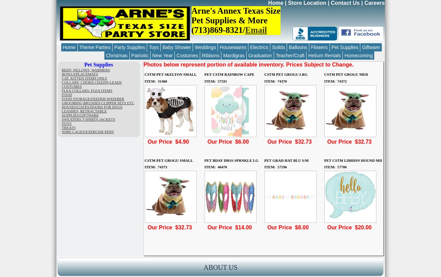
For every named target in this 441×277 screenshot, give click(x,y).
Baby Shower (177, 47)
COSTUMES (72, 86)
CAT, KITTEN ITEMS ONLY (84, 78)
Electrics (259, 47)
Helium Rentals (324, 55)
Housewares (233, 47)
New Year (162, 55)
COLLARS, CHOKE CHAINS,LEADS (92, 82)
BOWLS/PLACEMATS (80, 74)
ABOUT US (220, 267)
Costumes (187, 55)
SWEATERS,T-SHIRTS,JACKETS (88, 119)
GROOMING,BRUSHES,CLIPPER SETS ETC (98, 103)
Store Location (307, 3)
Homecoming (359, 55)
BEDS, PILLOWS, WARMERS (86, 70)
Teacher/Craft (290, 55)
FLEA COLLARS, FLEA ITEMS (87, 90)
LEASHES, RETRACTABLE (84, 111)
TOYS (67, 123)
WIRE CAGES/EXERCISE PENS (88, 132)
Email (256, 30)
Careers (374, 3)
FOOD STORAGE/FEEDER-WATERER (93, 99)
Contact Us (345, 3)
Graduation (260, 55)
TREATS (69, 127)
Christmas (117, 55)
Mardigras (233, 55)
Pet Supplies (345, 47)
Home (275, 3)
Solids (278, 47)
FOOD (67, 95)
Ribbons (210, 55)
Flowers (319, 47)
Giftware (371, 47)
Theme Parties (95, 47)
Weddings (205, 47)
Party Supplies (129, 47)
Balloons (298, 47)
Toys (154, 47)
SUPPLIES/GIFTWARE (80, 115)
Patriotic (140, 55)
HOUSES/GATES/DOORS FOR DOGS (92, 107)
